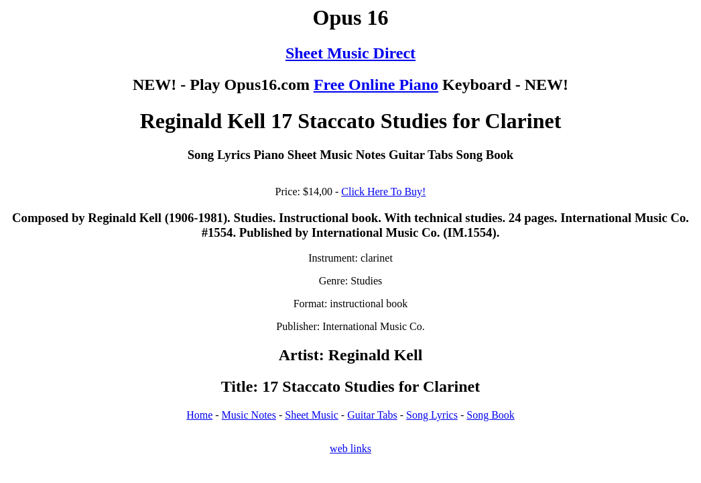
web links (350, 448)
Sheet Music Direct (350, 53)
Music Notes (249, 415)
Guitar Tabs (372, 415)
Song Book (490, 415)
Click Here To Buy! (383, 191)
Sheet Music (311, 415)
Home (199, 415)
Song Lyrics (432, 415)
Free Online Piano (376, 84)
